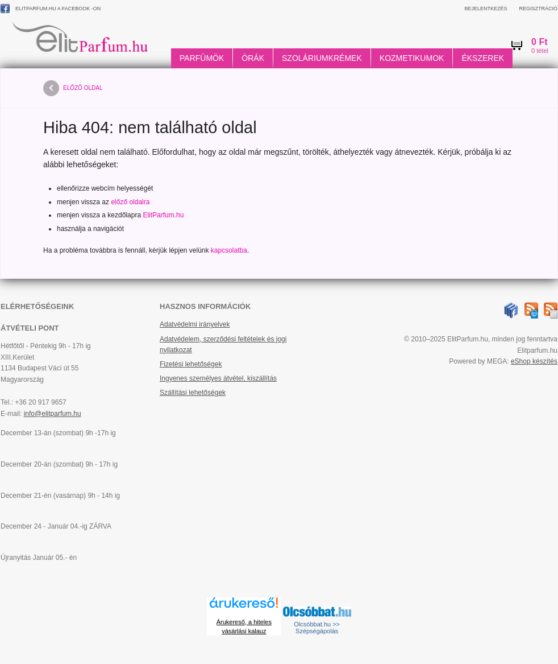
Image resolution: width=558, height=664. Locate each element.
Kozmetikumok (412, 58)
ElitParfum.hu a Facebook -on (51, 8)
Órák (252, 58)
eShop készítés (534, 361)
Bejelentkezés (485, 8)
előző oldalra (130, 202)
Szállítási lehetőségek (193, 393)
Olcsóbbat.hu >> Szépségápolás (317, 627)
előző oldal (72, 88)
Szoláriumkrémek (322, 58)
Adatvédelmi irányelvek (195, 324)
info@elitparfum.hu (52, 414)
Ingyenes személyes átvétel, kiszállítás (218, 378)
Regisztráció (538, 8)
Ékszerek (482, 58)
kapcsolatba (229, 250)
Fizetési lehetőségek (191, 364)
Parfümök (202, 58)
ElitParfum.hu (163, 215)
